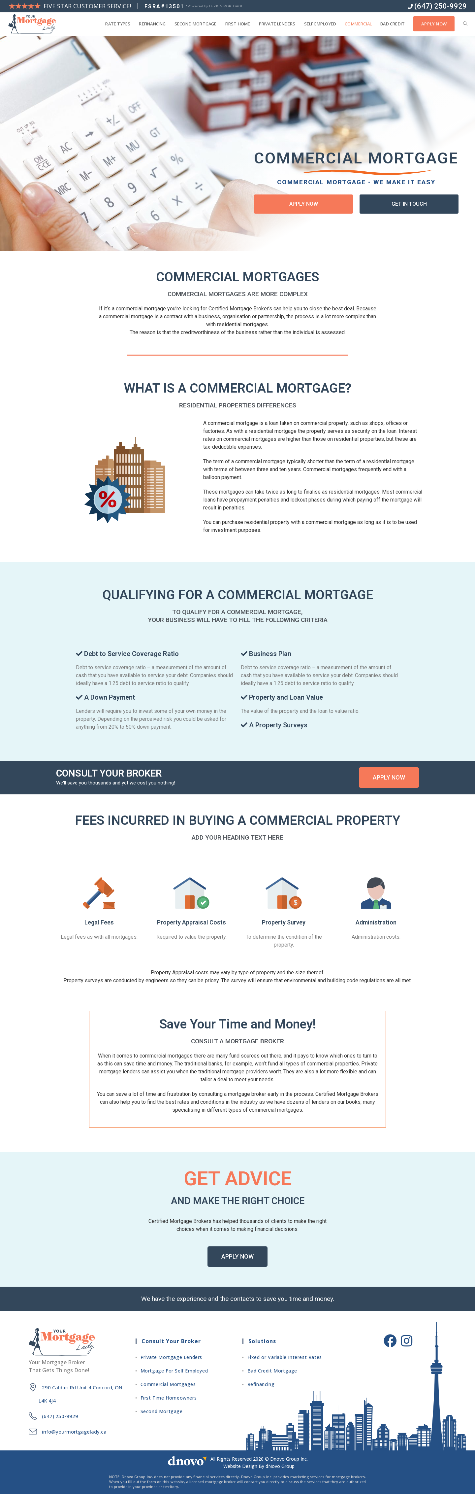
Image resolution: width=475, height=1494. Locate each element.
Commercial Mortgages (168, 1384)
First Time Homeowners (169, 1398)
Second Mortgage (162, 1411)
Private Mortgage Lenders (171, 1357)
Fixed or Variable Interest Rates (284, 1357)
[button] (303, 204)
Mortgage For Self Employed (174, 1371)
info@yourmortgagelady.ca (74, 1431)
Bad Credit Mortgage (272, 1371)
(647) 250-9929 (437, 6)
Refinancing (261, 1384)
